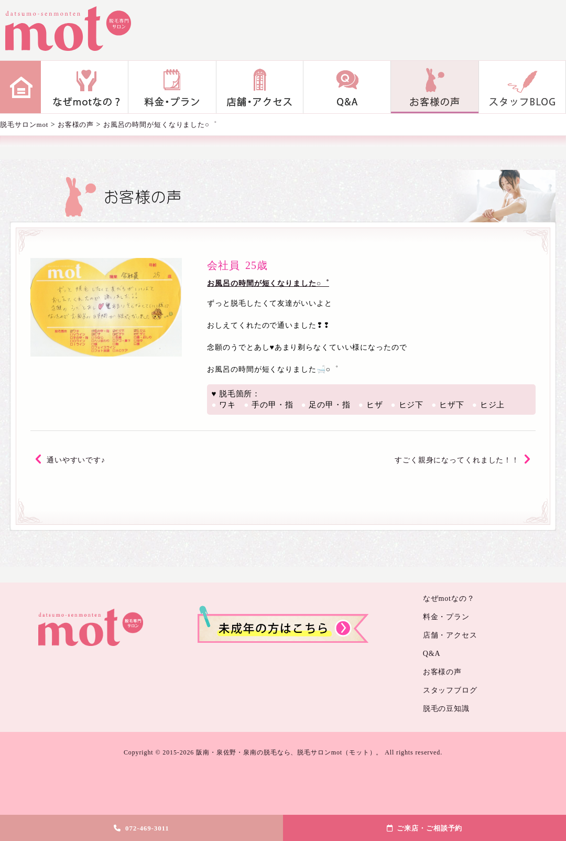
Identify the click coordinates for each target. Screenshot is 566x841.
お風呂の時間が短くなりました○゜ (268, 283)
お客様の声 (434, 87)
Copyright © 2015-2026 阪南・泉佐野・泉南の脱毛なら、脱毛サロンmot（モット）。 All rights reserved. (283, 752)
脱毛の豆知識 (446, 709)
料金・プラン (172, 87)
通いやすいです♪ (76, 460)
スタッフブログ (522, 87)
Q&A (347, 87)
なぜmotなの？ (84, 87)
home (20, 87)
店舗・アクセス (259, 87)
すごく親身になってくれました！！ (457, 460)
